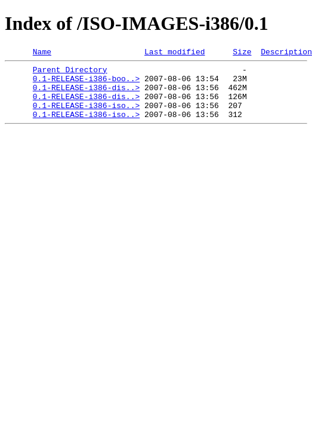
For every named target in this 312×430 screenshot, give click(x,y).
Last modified (174, 53)
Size (242, 53)
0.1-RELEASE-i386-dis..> (86, 94)
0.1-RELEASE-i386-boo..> (86, 83)
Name (42, 53)
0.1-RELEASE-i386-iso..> (86, 115)
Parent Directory (70, 72)
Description (286, 53)
